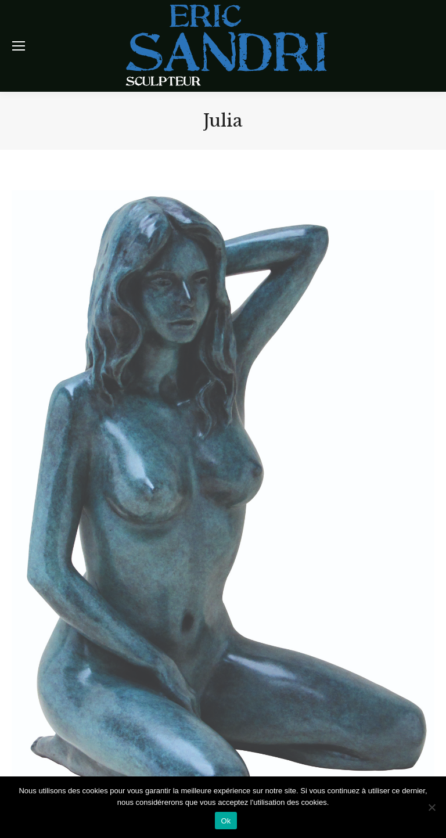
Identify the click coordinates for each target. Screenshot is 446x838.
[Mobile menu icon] (19, 46)
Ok (226, 821)
